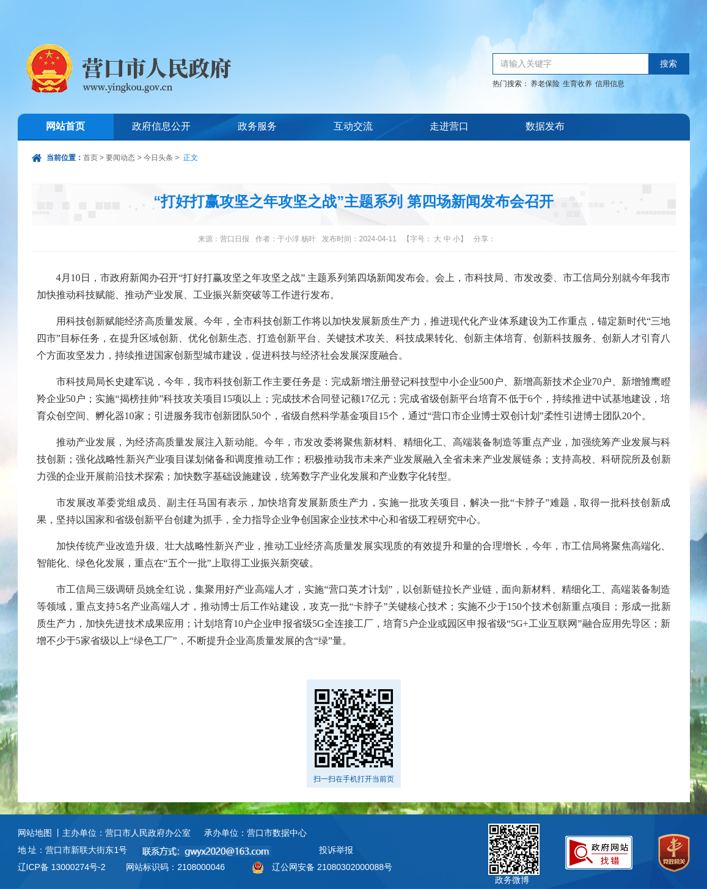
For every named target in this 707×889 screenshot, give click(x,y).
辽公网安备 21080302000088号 (332, 867)
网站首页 (65, 127)
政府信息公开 (161, 127)
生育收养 (577, 83)
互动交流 (353, 127)
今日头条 (158, 157)
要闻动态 (120, 157)
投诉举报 (336, 850)
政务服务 (257, 127)
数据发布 (545, 127)
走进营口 (449, 127)
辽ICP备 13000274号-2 (62, 867)
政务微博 (514, 838)
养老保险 (545, 83)
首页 (90, 157)
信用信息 (610, 83)
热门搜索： (511, 83)
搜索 (668, 63)
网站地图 (35, 833)
